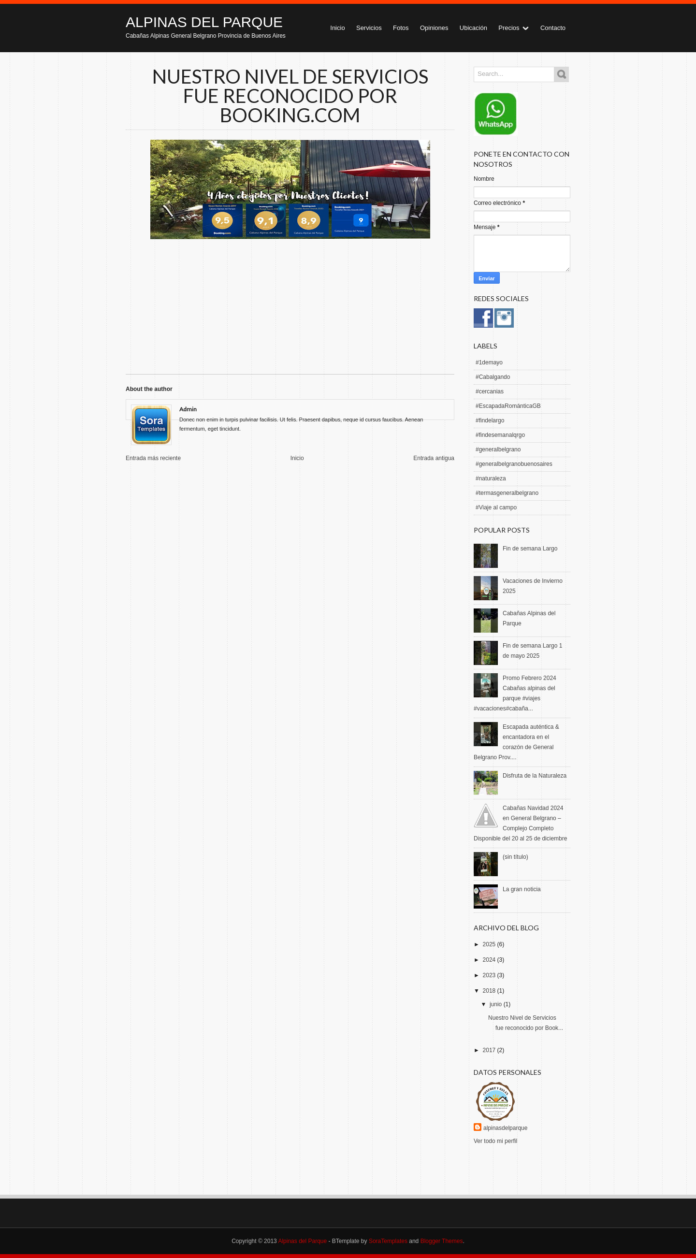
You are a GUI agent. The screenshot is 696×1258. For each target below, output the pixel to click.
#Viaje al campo (496, 507)
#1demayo (489, 362)
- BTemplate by (367, 1241)
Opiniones (434, 27)
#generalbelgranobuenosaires (514, 464)
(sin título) (515, 856)
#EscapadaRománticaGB (508, 406)
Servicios (369, 27)
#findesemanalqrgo (500, 435)
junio (497, 1004)
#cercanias (490, 391)
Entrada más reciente (153, 458)
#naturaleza (491, 478)
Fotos (401, 27)
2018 (490, 990)
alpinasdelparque (505, 1128)
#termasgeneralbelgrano (507, 493)
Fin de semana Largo (530, 548)
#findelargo (490, 420)
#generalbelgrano (498, 449)
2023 (490, 975)
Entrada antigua (433, 458)
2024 (490, 959)
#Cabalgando (493, 377)
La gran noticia (522, 889)
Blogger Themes (441, 1241)
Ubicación (473, 27)
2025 (490, 944)
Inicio (337, 27)
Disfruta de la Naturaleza (534, 775)
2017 (490, 1050)
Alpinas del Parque (204, 22)
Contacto (553, 27)
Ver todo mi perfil (495, 1141)
